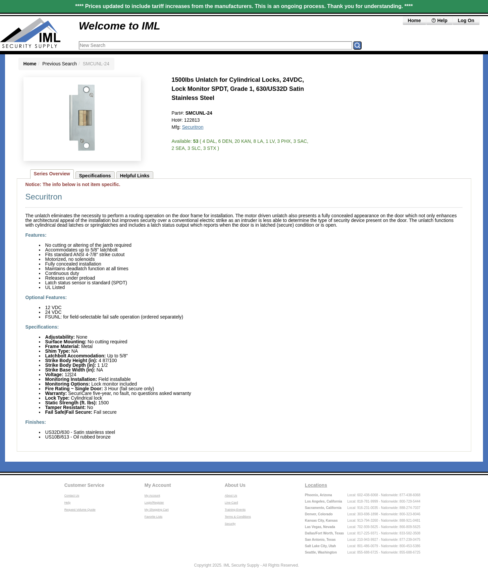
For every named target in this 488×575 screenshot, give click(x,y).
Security (230, 523)
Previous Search (59, 63)
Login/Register (154, 502)
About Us (235, 485)
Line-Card (231, 502)
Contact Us (71, 495)
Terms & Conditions (238, 516)
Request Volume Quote (80, 509)
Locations (316, 485)
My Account (158, 485)
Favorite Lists (154, 516)
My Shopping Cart (157, 509)
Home (414, 20)
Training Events (235, 509)
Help (439, 20)
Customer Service (84, 485)
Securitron (193, 127)
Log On (466, 20)
